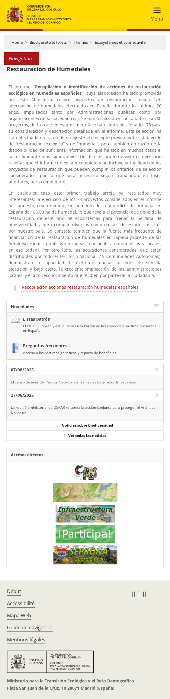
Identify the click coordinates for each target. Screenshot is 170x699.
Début (14, 591)
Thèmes (81, 42)
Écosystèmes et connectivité (120, 42)
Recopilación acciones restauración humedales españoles (80, 287)
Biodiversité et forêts (48, 42)
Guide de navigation (30, 627)
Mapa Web (19, 615)
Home (17, 42)
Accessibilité (21, 603)
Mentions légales (26, 639)
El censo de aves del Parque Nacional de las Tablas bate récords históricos (73, 382)
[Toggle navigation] (155, 14)
